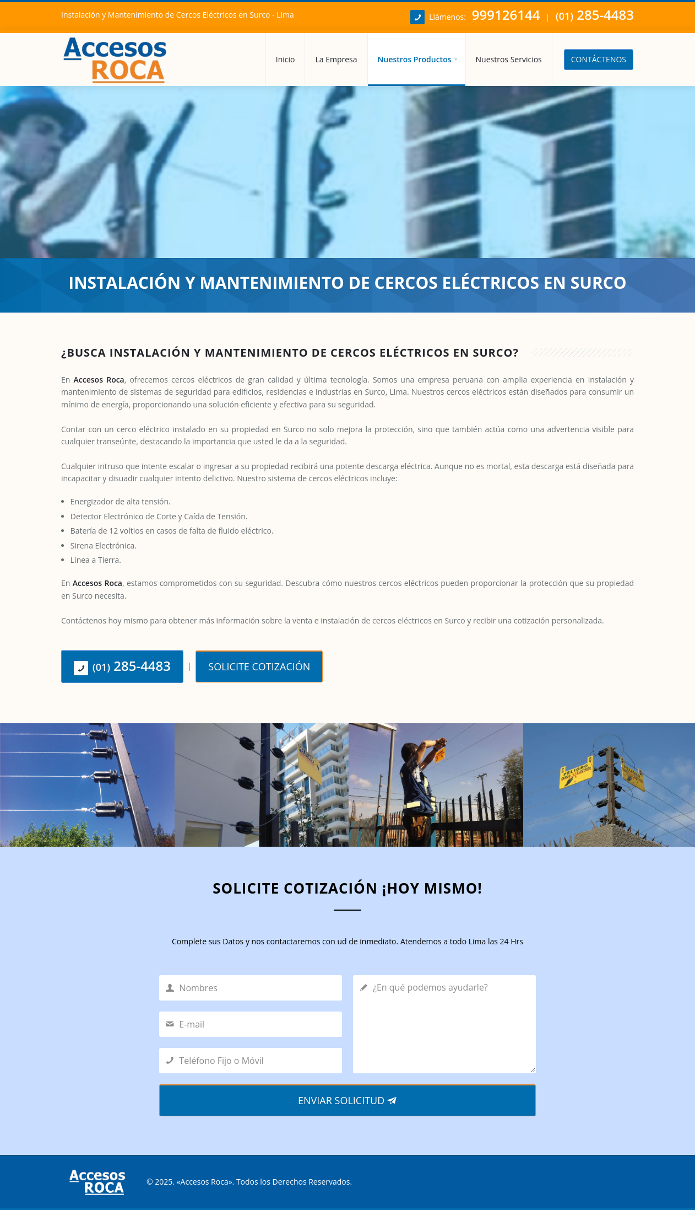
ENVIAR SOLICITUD (347, 1100)
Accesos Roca (205, 1181)
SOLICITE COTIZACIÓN (259, 666)
